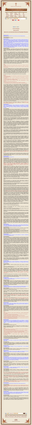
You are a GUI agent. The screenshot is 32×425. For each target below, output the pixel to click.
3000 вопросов (11, 13)
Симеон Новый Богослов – (18, 416)
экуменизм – (20, 415)
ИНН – (8, 415)
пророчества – (25, 415)
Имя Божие (7, 13)
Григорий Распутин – (11, 416)
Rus (12, 11)
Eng (19, 11)
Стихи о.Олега (20, 15)
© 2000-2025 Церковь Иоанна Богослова (16, 421)
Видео (23, 13)
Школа (19, 13)
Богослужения (15, 13)
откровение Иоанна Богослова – (12, 415)
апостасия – (17, 415)
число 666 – (22, 415)
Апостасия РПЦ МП (8, 15)
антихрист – (6, 415)
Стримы (24, 15)
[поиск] (22, 18)
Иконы (15, 15)
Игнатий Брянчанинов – (24, 416)
